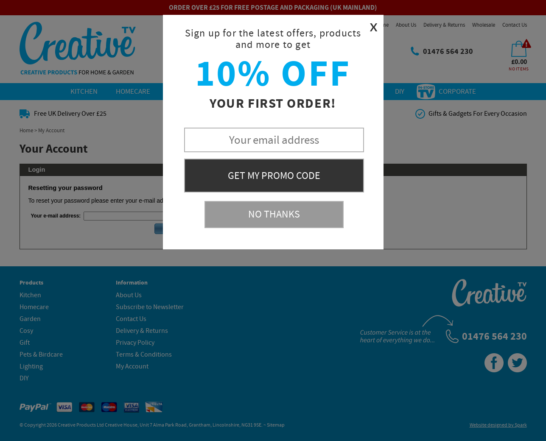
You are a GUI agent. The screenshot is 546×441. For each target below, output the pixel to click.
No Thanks (274, 214)
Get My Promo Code (274, 175)
